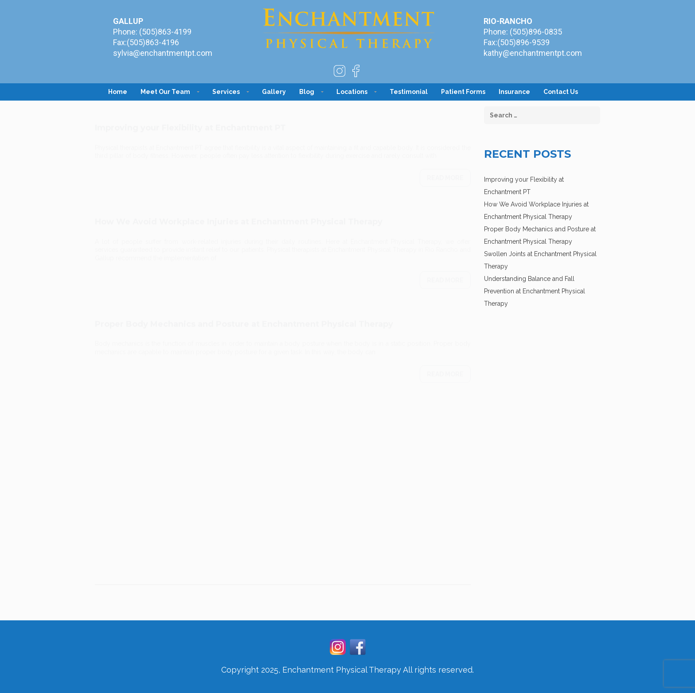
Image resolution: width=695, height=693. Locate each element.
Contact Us (560, 91)
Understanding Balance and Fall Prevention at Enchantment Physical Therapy (534, 291)
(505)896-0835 (536, 31)
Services (226, 91)
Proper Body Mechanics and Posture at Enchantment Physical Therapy (244, 315)
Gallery (274, 91)
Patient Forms (463, 91)
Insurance (514, 91)
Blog (306, 91)
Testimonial (409, 91)
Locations (351, 91)
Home (117, 91)
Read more (445, 169)
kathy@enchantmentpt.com (533, 53)
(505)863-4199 (165, 31)
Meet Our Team (165, 91)
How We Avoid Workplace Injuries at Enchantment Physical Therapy (239, 213)
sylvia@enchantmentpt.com (162, 53)
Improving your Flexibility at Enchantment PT (190, 119)
